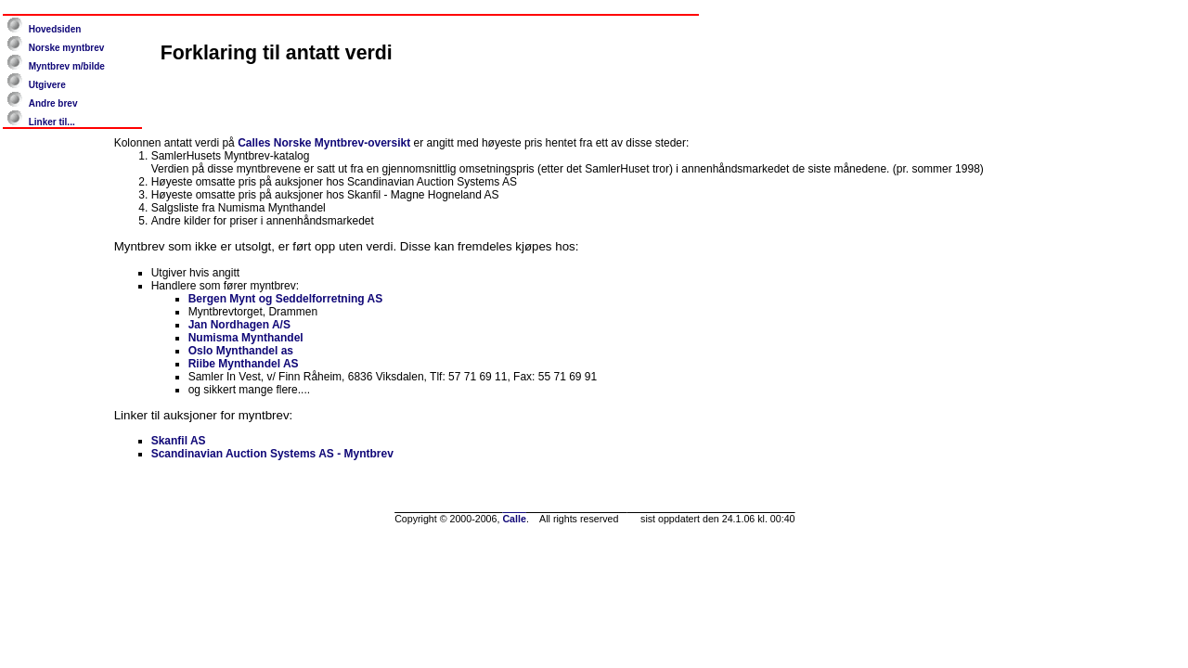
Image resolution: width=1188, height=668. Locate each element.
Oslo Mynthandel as (240, 350)
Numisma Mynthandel (245, 337)
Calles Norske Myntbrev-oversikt (324, 142)
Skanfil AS (178, 440)
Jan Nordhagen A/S (239, 324)
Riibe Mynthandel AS (243, 363)
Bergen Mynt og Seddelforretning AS (285, 298)
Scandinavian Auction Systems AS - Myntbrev (272, 453)
